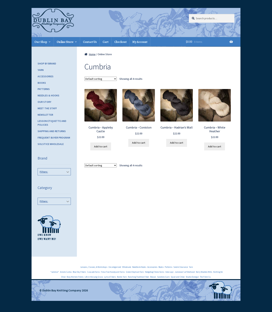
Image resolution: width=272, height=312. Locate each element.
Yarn (41, 70)
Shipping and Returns (52, 131)
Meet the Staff (47, 108)
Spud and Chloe (178, 277)
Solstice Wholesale (51, 144)
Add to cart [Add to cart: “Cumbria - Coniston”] (138, 142)
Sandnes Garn (163, 277)
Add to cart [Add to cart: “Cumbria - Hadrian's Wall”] (176, 142)
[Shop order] (100, 79)
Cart (105, 42)
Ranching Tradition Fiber (138, 277)
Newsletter (45, 114)
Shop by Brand (47, 63)
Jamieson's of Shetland (185, 272)
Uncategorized (114, 267)
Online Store (65, 42)
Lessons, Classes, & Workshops (93, 267)
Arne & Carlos (66, 272)
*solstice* (54, 272)
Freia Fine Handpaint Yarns (113, 272)
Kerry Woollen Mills (204, 272)
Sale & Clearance (180, 267)
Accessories (45, 76)
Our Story (44, 102)
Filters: (44, 171)
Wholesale (126, 267)
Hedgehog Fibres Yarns (154, 272)
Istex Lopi (169, 272)
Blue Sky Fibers (79, 272)
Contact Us (90, 42)
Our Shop (40, 42)
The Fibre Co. (53, 180)
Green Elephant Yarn (135, 272)
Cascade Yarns (93, 272)
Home (92, 54)
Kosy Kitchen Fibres (75, 277)
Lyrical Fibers (110, 277)
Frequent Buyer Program (54, 137)
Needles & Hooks (48, 95)
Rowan (153, 277)
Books (42, 82)
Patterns (44, 89)
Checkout (120, 42)
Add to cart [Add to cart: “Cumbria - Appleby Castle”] (100, 146)
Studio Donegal (192, 277)
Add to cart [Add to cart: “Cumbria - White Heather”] (214, 146)
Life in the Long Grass (94, 277)
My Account (139, 42)
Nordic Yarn (122, 277)
